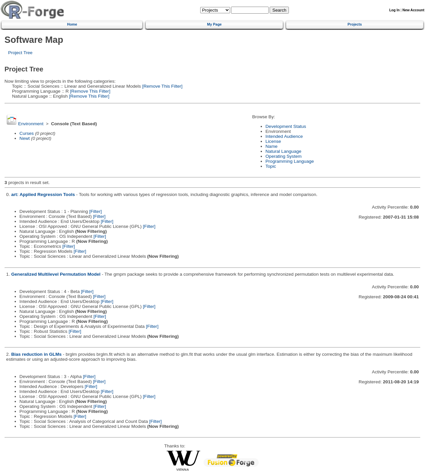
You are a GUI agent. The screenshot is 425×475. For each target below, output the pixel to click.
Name (272, 146)
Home (72, 24)
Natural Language (283, 151)
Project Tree (20, 52)
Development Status (286, 126)
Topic (271, 166)
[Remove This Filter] (161, 86)
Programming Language (290, 161)
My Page (214, 24)
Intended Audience (284, 136)
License (273, 141)
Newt (25, 138)
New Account (413, 10)
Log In (394, 10)
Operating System (284, 156)
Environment (30, 123)
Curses (27, 133)
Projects (355, 24)
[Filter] (95, 211)
